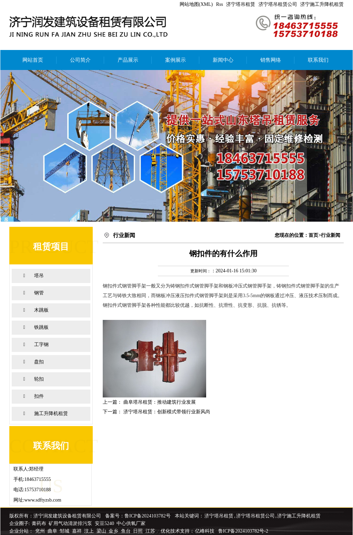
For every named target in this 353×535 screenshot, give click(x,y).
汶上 (89, 531)
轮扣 (39, 379)
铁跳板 (41, 327)
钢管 (39, 292)
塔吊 (39, 275)
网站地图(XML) (196, 4)
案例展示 (175, 60)
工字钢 (41, 344)
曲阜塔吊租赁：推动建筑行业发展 (159, 402)
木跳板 (41, 310)
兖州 (40, 531)
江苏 (151, 531)
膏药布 (39, 523)
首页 (313, 235)
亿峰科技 (204, 531)
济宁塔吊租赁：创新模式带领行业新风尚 (166, 411)
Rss (219, 4)
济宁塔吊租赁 (240, 4)
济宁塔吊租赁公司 (278, 4)
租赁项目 (51, 247)
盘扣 (39, 361)
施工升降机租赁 (51, 413)
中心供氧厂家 (131, 523)
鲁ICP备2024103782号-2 (243, 531)
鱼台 (126, 531)
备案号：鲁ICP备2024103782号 (138, 515)
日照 (138, 531)
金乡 (114, 531)
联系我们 (318, 60)
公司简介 (80, 60)
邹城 (65, 531)
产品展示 (128, 60)
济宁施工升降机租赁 (322, 4)
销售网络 (270, 60)
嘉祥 (77, 531)
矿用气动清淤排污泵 (71, 523)
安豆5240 (104, 523)
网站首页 (32, 60)
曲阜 (53, 531)
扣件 (39, 396)
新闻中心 (223, 60)
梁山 (102, 531)
